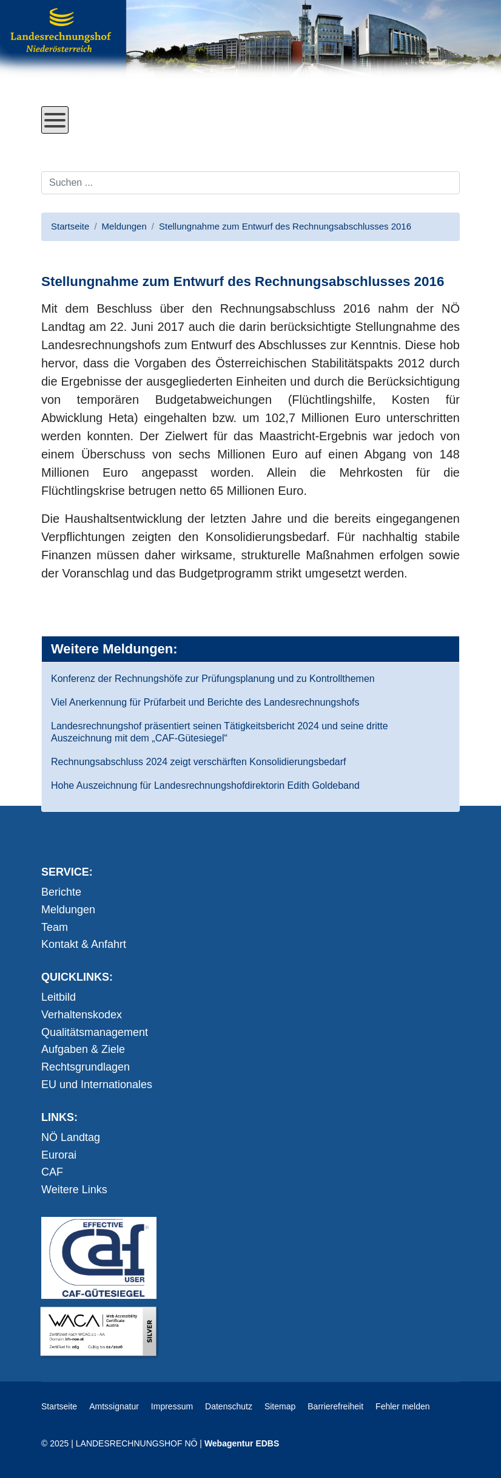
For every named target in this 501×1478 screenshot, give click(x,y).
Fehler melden (402, 1406)
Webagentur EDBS (241, 1443)
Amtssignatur (114, 1406)
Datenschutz (228, 1406)
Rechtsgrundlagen (85, 1067)
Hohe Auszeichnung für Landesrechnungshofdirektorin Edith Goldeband (205, 785)
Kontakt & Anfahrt (83, 944)
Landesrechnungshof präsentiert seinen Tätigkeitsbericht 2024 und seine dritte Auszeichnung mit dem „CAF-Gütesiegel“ (219, 732)
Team (54, 927)
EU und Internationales (96, 1084)
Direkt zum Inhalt (86, 142)
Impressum (172, 1406)
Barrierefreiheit (335, 1406)
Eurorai (58, 1155)
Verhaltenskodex (81, 1015)
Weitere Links (74, 1189)
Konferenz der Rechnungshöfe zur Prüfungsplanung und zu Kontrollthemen (213, 678)
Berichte (61, 892)
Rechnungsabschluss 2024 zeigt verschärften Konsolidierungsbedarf (198, 762)
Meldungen (68, 910)
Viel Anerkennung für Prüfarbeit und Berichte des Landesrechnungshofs (205, 702)
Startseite (59, 1406)
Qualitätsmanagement (94, 1032)
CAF (52, 1172)
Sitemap (279, 1406)
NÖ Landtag (70, 1137)
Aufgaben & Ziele (83, 1049)
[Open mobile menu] (55, 120)
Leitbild (58, 997)
